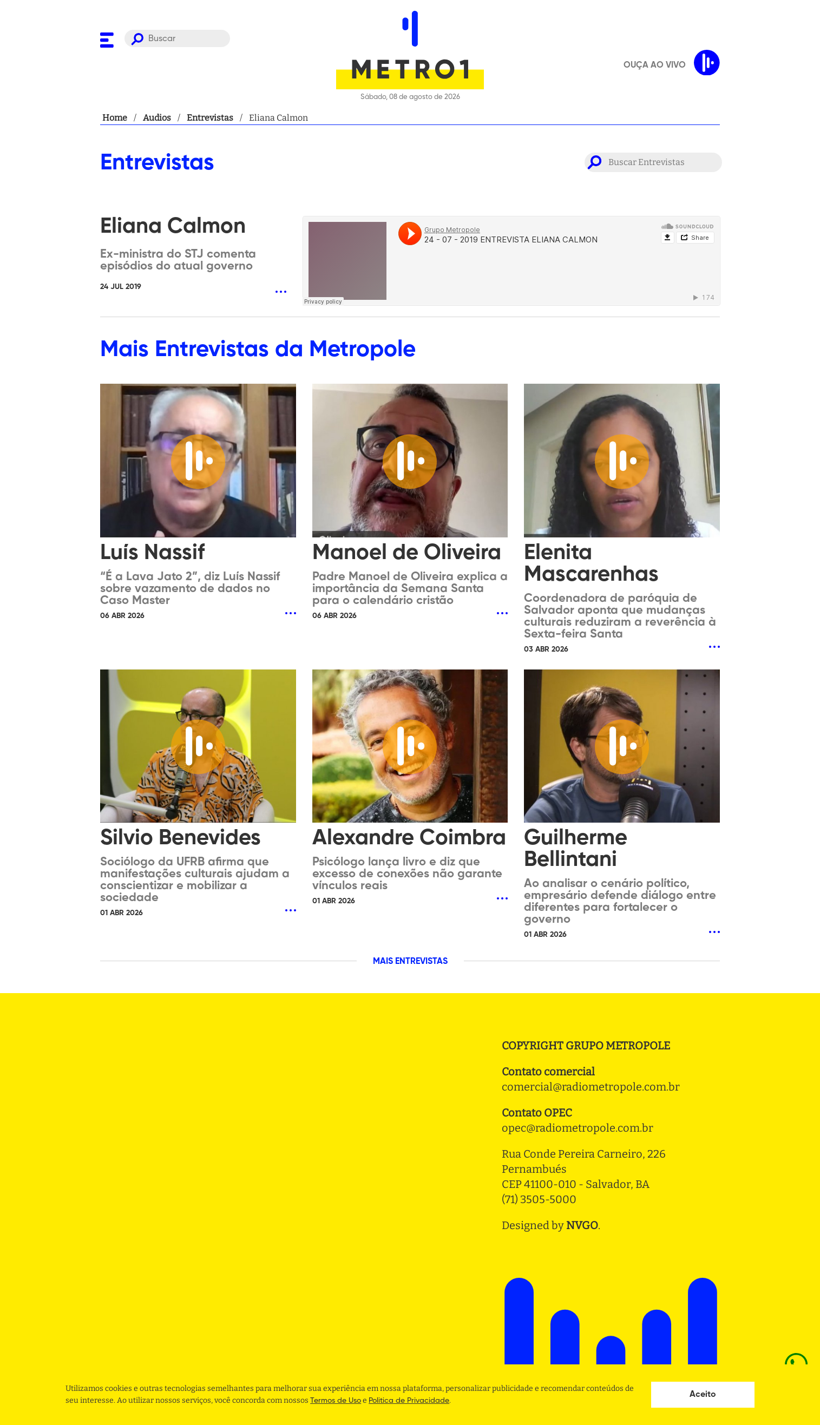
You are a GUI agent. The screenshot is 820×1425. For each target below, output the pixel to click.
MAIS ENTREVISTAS (410, 961)
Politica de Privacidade (409, 1400)
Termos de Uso (335, 1400)
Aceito (703, 1394)
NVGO (582, 1225)
